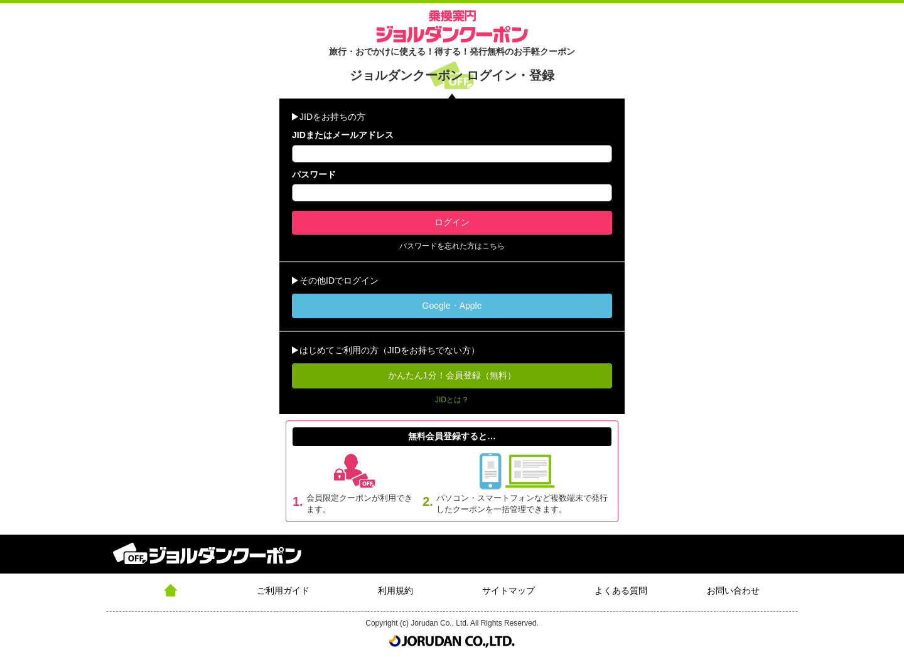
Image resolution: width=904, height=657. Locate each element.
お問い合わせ (733, 590)
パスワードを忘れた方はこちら (452, 246)
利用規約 (395, 590)
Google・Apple (452, 306)
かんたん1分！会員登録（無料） (452, 375)
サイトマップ (508, 590)
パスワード (314, 174)
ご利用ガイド (283, 590)
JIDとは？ (452, 399)
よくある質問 (621, 590)
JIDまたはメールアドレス (343, 135)
